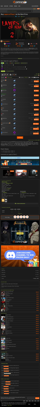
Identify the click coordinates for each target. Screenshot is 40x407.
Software (11, 6)
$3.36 (36, 109)
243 (2, 100)
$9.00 (36, 119)
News (19, 6)
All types (3, 71)
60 (2, 81)
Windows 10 (24, 192)
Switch (11, 63)
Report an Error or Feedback (33, 140)
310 (2, 109)
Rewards (15, 6)
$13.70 (35, 133)
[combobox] (11, 77)
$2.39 (36, 100)
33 (2, 86)
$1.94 (36, 86)
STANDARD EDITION (10, 71)
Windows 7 (5, 192)
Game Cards (6, 6)
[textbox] (8, 77)
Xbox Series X (24, 63)
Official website (4, 182)
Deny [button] (29, 404)
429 (2, 124)
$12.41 (35, 129)
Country (2, 77)
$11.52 (35, 124)
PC (2, 63)
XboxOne (17, 63)
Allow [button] (35, 404)
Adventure (8, 183)
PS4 (6, 63)
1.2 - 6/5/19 (8, 188)
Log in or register (35, 6)
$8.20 (36, 115)
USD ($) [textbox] (25, 77)
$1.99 (36, 91)
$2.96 (36, 105)
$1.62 (36, 81)
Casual (11, 183)
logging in (18, 157)
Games (2, 6)
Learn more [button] (9, 405)
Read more (20, 58)
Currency (22, 77)
